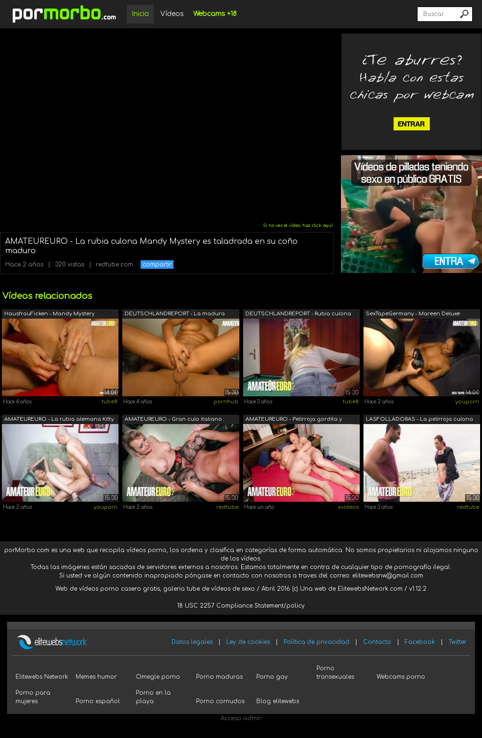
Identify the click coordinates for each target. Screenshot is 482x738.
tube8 (110, 402)
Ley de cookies (248, 642)
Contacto (377, 642)
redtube (227, 507)
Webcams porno (401, 677)
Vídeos (172, 13)
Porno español (98, 701)
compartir (157, 264)
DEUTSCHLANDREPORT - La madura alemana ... (175, 315)
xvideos (348, 507)
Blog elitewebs (277, 701)
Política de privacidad (316, 642)
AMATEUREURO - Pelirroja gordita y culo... (293, 420)
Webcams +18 (215, 13)
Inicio (140, 13)
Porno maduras (219, 677)
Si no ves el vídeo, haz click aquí (298, 225)
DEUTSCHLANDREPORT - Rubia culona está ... (298, 315)
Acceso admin (241, 718)
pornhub (225, 402)
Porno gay (272, 677)
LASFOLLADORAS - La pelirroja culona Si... (419, 420)
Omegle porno (158, 677)
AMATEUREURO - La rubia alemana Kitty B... (59, 420)
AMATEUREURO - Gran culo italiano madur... (173, 420)
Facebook (420, 642)
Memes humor (96, 677)
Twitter (457, 642)
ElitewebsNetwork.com (370, 589)
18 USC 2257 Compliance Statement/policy (241, 605)
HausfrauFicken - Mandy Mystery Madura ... (49, 315)
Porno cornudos (220, 701)
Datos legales (192, 642)
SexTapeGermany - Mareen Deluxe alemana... (413, 315)
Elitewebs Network (42, 677)
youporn (467, 402)
